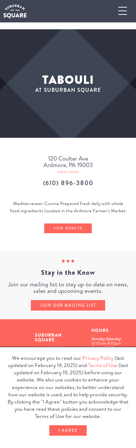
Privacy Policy (98, 358)
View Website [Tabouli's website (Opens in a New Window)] (68, 228)
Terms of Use (103, 365)
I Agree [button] (68, 430)
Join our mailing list (68, 305)
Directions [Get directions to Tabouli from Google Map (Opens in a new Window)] (68, 172)
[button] (125, 11)
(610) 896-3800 (68, 183)
